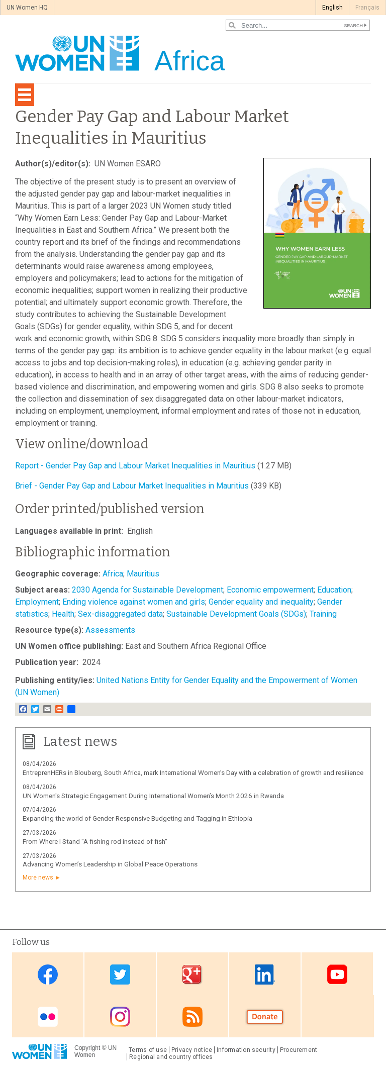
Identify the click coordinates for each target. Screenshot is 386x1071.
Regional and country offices (171, 1056)
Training (323, 614)
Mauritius (143, 573)
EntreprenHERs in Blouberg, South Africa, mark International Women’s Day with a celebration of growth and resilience (193, 772)
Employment (37, 602)
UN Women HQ (27, 7)
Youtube (337, 974)
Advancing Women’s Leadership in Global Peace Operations (110, 864)
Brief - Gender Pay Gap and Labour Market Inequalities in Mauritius (132, 486)
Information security (246, 1049)
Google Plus (192, 974)
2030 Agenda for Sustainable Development (147, 590)
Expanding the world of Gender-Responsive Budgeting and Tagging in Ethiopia (137, 818)
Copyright (87, 1047)
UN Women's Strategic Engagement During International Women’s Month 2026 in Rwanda (153, 796)
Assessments (110, 630)
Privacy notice (191, 1049)
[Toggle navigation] (24, 94)
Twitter (120, 974)
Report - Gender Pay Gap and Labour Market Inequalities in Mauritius (135, 465)
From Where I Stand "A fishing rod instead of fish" (95, 841)
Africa (113, 573)
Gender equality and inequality (261, 602)
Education (334, 590)
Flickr (47, 1017)
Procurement (299, 1049)
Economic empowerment (270, 590)
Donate (264, 1017)
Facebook (47, 974)
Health (63, 614)
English (332, 7)
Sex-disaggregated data (120, 614)
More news (38, 877)
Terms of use (148, 1049)
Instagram (120, 1017)
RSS (192, 1017)
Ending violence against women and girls (133, 602)
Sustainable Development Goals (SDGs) (236, 614)
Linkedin (264, 974)
